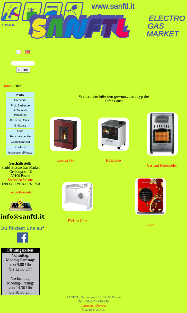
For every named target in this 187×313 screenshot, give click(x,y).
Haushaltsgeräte (20, 136)
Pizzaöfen (20, 114)
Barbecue (20, 100)
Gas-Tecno (20, 147)
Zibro (151, 225)
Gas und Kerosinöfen (162, 165)
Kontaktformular (20, 192)
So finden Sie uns (20, 180)
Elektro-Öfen (77, 221)
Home (7, 86)
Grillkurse (20, 125)
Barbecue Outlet (20, 120)
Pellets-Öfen (65, 161)
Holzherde (113, 161)
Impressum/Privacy (20, 152)
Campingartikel (20, 141)
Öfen (20, 130)
